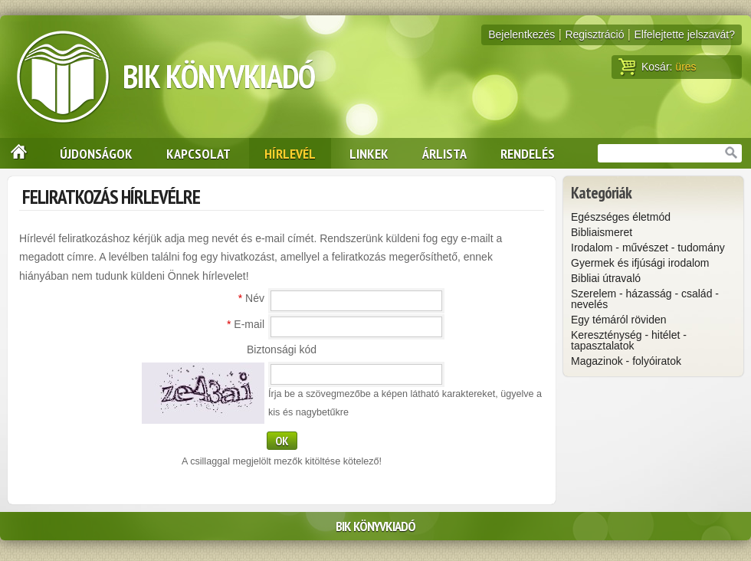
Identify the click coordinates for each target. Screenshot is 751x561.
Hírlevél (290, 153)
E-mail (245, 324)
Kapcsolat (198, 153)
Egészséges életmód (621, 217)
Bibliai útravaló (606, 278)
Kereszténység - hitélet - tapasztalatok (629, 340)
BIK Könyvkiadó (219, 76)
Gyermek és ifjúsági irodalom (640, 263)
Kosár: (657, 67)
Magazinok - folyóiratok (626, 361)
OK (282, 440)
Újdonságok (96, 153)
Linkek (369, 153)
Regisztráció (594, 34)
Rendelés (527, 153)
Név (251, 298)
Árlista (444, 153)
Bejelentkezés (521, 34)
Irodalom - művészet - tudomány (648, 247)
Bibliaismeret (601, 232)
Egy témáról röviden (619, 319)
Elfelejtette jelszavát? (684, 34)
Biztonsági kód (281, 349)
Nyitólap (14, 153)
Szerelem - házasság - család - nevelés (645, 298)
